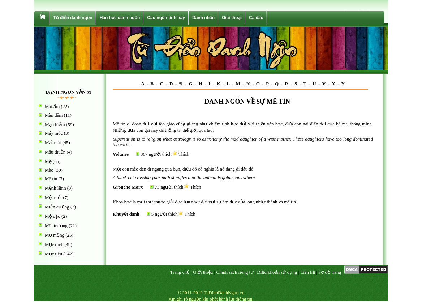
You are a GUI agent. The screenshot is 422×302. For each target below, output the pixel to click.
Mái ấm (52, 106)
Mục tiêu (53, 253)
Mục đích (54, 244)
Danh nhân (203, 17)
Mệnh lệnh (55, 188)
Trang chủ (180, 272)
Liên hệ (307, 272)
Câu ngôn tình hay (166, 17)
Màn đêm (54, 115)
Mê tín (51, 178)
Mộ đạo (52, 216)
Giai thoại (232, 17)
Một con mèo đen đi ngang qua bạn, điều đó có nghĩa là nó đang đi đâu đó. (184, 169)
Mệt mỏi (53, 197)
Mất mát (53, 142)
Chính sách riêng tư (235, 272)
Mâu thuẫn (55, 152)
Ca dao (256, 17)
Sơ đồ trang (329, 272)
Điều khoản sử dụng (277, 272)
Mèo (49, 170)
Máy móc (54, 133)
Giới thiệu (203, 272)
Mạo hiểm (55, 124)
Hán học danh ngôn (120, 17)
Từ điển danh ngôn (72, 17)
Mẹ (48, 161)
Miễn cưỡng (57, 207)
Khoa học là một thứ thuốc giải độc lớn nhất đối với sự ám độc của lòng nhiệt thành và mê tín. (205, 201)
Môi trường (56, 225)
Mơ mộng (54, 235)
